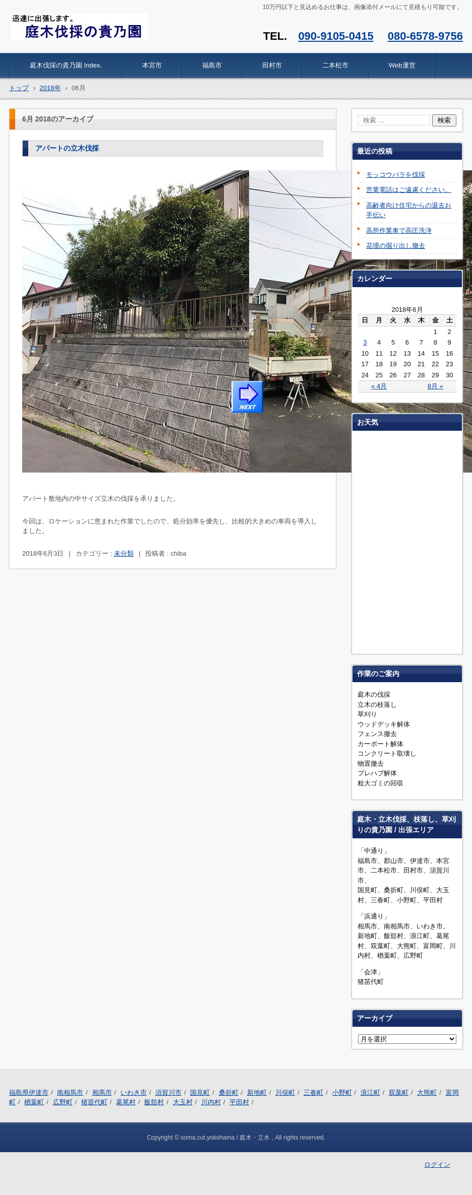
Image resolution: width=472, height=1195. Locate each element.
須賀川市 (168, 1092)
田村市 (272, 65)
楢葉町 (34, 1102)
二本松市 (335, 65)
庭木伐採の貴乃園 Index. (66, 65)
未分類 (124, 553)
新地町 (257, 1092)
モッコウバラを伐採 (395, 174)
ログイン (437, 1164)
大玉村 (183, 1102)
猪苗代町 (94, 1102)
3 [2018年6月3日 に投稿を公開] (365, 342)
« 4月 (379, 386)
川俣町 (285, 1092)
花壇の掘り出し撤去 (395, 245)
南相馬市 (70, 1092)
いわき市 (134, 1092)
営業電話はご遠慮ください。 (408, 189)
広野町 (63, 1102)
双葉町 (398, 1092)
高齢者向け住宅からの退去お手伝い (408, 210)
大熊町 (427, 1092)
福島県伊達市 (28, 1092)
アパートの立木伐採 (67, 148)
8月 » (435, 386)
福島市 (212, 65)
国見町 (200, 1092)
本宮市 (152, 65)
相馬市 (102, 1092)
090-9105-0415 (335, 36)
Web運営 (402, 65)
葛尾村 (126, 1102)
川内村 (211, 1102)
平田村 (239, 1102)
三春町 (313, 1092)
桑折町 (229, 1092)
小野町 (342, 1092)
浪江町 (370, 1092)
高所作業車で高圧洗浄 (399, 230)
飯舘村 (154, 1102)
